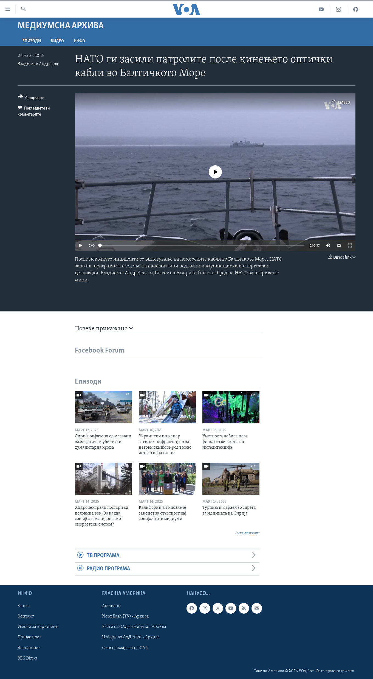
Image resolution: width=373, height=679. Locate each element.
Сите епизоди (247, 533)
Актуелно (111, 606)
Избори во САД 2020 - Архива (131, 637)
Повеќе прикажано (104, 328)
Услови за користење (38, 627)
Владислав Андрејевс (38, 64)
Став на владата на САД (125, 648)
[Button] (31, 98)
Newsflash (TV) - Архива (125, 616)
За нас (24, 606)
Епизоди (31, 41)
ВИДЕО (57, 41)
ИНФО (79, 41)
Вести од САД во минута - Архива (134, 627)
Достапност (29, 648)
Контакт (26, 616)
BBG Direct (27, 658)
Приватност (29, 637)
